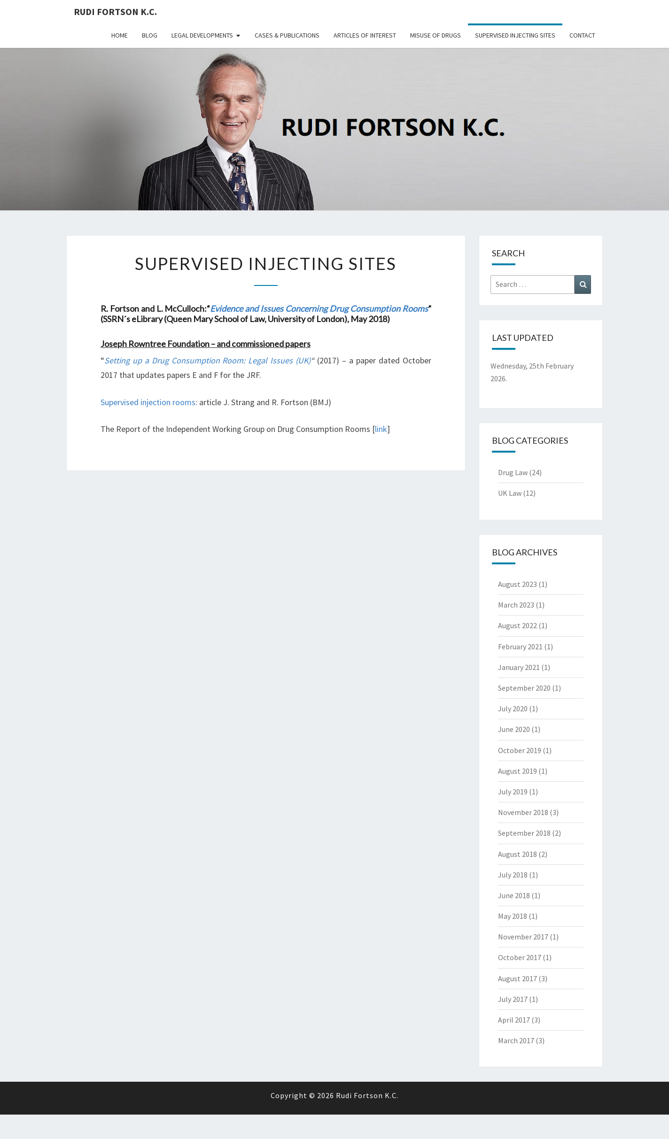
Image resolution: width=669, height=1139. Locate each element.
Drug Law (513, 472)
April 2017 (514, 1019)
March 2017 (516, 1040)
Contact (582, 35)
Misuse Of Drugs (435, 35)
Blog (149, 35)
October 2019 (519, 750)
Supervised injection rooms (148, 402)
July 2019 (513, 791)
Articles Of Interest (365, 35)
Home (119, 35)
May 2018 (512, 916)
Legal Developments (202, 35)
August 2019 (517, 771)
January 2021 (519, 667)
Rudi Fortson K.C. (115, 11)
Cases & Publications (287, 35)
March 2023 (516, 604)
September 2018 (524, 833)
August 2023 (517, 584)
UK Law (509, 493)
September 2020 (524, 688)
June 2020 (514, 729)
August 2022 (517, 625)
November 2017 (523, 936)
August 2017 (517, 978)
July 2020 (513, 708)
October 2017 (519, 957)
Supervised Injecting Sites (515, 35)
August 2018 (517, 854)
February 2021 (520, 646)
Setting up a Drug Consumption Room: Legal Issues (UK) (207, 360)
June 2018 (514, 895)
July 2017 (513, 999)
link (381, 428)
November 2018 (523, 812)
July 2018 (513, 874)
